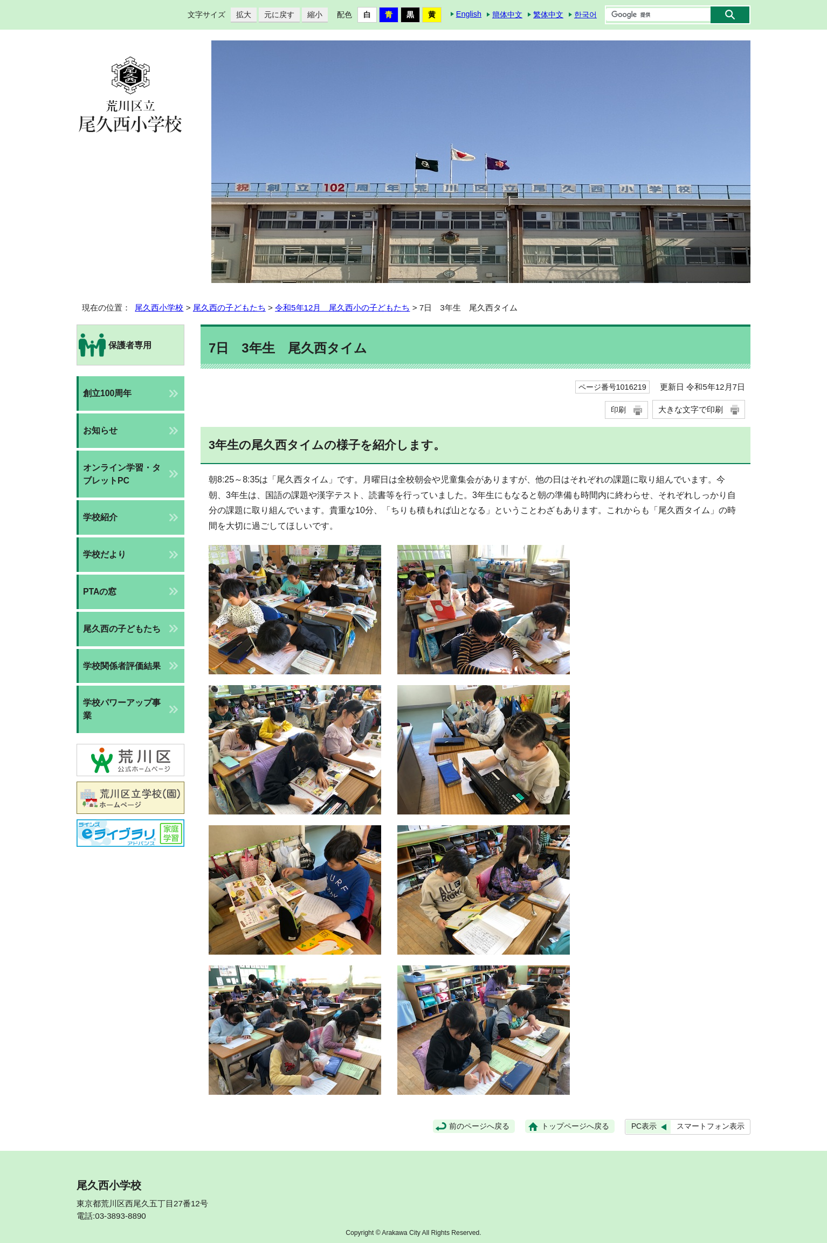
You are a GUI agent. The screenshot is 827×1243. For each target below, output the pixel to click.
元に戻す (276, 15)
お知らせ (100, 430)
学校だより (104, 554)
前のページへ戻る (479, 1126)
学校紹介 (100, 517)
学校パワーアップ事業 (122, 709)
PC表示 (644, 1126)
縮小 (312, 15)
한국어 (585, 14)
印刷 (618, 409)
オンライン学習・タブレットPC (122, 474)
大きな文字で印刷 (690, 409)
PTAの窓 (99, 591)
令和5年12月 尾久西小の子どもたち (342, 307)
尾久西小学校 (159, 307)
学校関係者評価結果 (122, 666)
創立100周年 (107, 393)
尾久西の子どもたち (229, 307)
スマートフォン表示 (711, 1126)
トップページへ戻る (575, 1126)
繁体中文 (548, 14)
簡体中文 (507, 14)
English (468, 14)
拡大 (241, 15)
